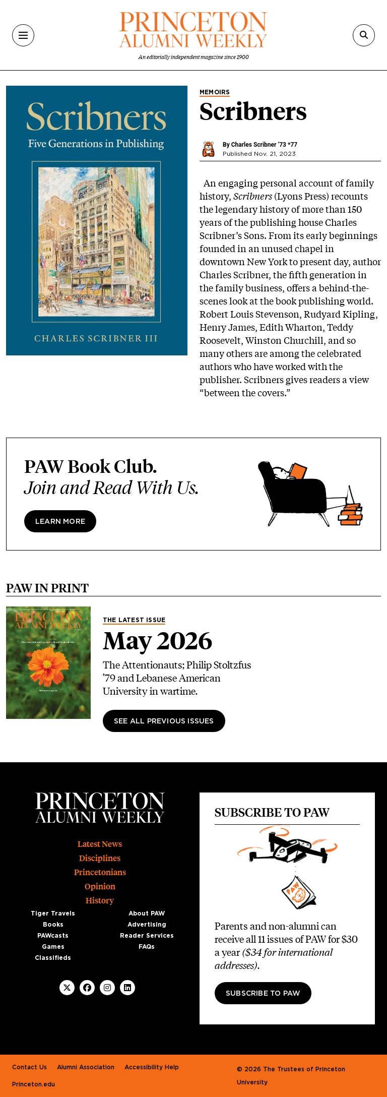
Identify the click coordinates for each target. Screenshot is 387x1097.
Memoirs (215, 92)
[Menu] (23, 35)
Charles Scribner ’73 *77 (264, 144)
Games (53, 947)
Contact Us (29, 1067)
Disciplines (99, 858)
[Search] (364, 35)
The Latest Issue (134, 620)
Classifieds (53, 958)
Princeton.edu (33, 1084)
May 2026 (158, 640)
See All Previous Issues (164, 721)
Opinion (100, 886)
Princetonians (100, 872)
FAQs (147, 947)
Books (53, 925)
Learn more (60, 521)
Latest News (100, 844)
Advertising (146, 925)
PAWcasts (53, 936)
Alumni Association (85, 1067)
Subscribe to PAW (263, 993)
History (100, 900)
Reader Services (147, 936)
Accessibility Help (151, 1067)
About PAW (146, 913)
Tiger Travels (53, 913)
